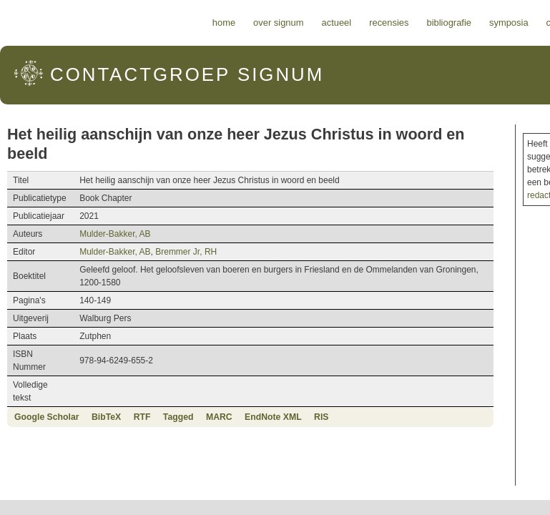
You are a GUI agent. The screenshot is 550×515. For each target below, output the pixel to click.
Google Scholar (46, 417)
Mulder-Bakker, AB (114, 234)
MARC (219, 417)
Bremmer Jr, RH (186, 252)
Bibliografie (448, 22)
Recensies (388, 22)
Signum (187, 74)
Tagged (178, 417)
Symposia (509, 22)
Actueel (337, 22)
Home (223, 22)
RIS (321, 417)
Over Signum (278, 22)
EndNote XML (273, 417)
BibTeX (106, 417)
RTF (142, 417)
